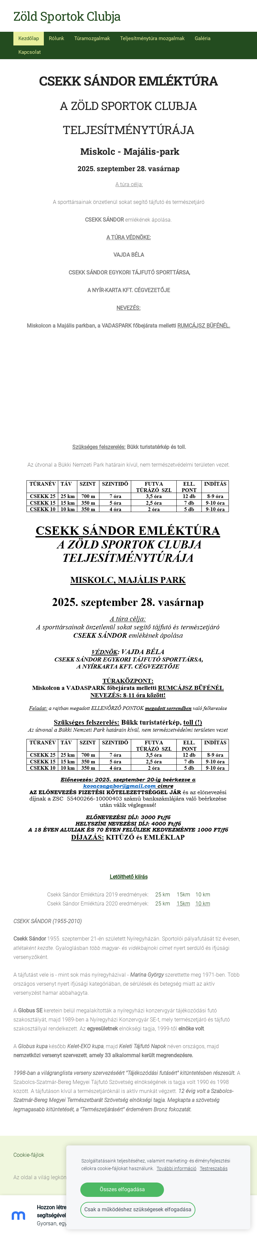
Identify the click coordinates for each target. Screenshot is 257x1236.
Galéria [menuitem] (202, 38)
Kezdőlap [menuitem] (28, 38)
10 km (202, 894)
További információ (176, 1168)
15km (183, 894)
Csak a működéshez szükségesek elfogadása (137, 1209)
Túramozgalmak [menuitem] (92, 38)
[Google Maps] (128, 380)
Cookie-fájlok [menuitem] (28, 1155)
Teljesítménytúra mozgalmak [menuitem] (152, 38)
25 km (162, 894)
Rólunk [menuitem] (56, 38)
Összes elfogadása (122, 1189)
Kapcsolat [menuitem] (29, 52)
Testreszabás (214, 1168)
